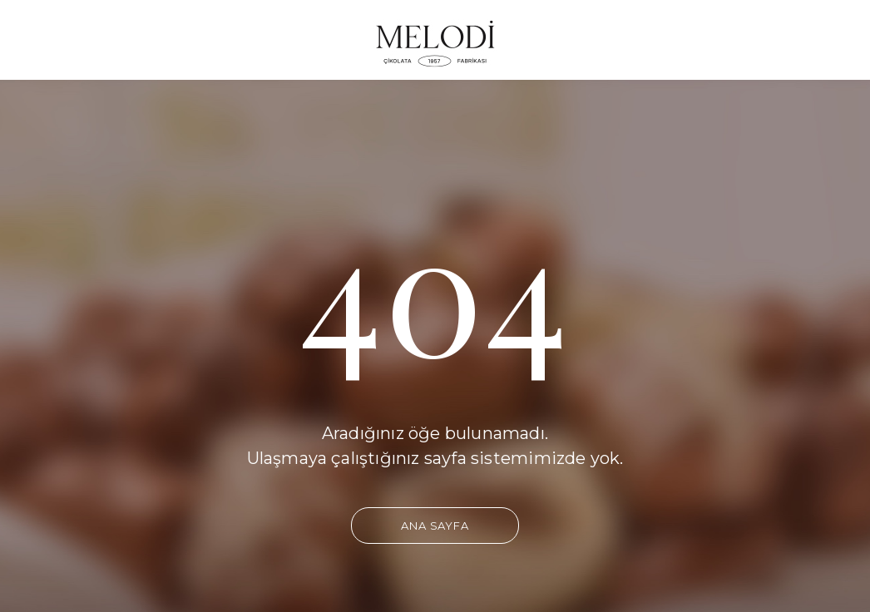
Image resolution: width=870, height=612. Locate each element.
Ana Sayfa (435, 525)
